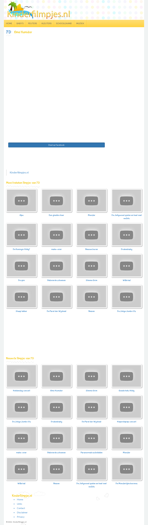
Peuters (32, 23)
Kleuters (46, 23)
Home (9, 23)
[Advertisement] (74, 58)
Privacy (20, 516)
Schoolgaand (64, 23)
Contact (21, 508)
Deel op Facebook (56, 145)
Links (19, 503)
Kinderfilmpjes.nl (19, 172)
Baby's (20, 23)
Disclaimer (22, 512)
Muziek (80, 23)
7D (8, 32)
